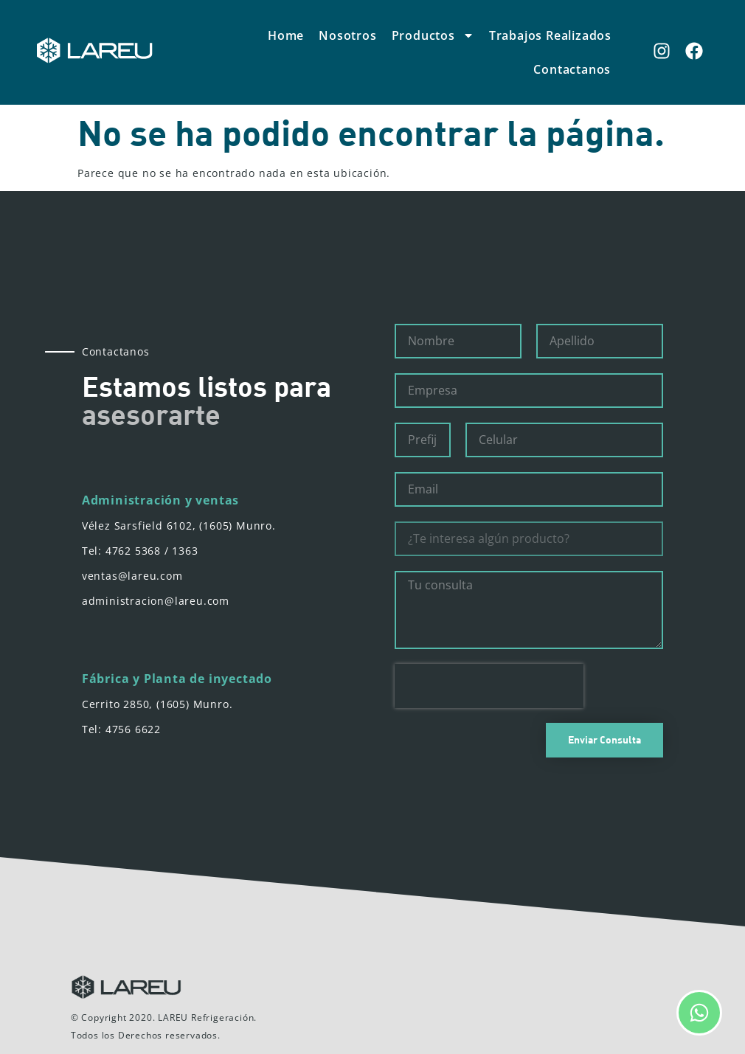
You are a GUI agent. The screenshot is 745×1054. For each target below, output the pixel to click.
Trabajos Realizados (550, 35)
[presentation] (489, 686)
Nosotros (347, 35)
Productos (433, 35)
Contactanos (572, 69)
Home (286, 35)
